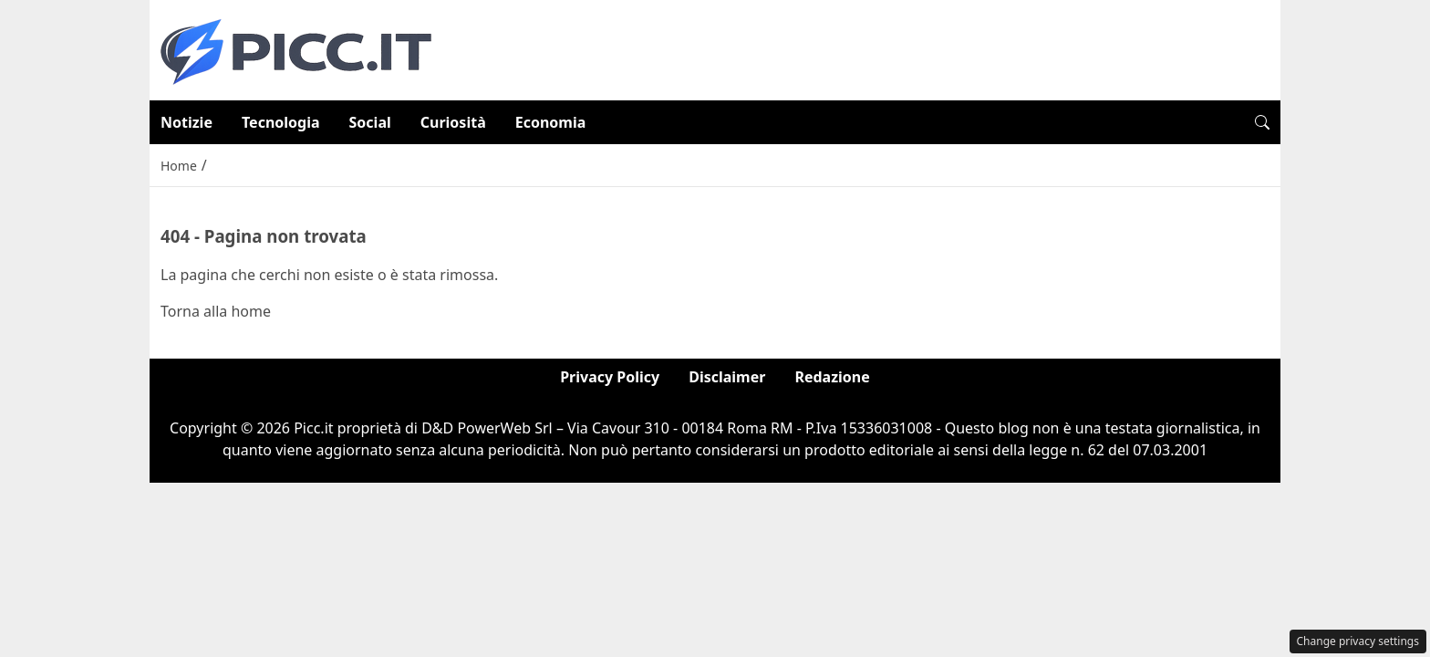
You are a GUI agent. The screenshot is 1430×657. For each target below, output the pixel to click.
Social (370, 122)
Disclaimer (727, 377)
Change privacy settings (1358, 641)
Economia (550, 122)
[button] (1262, 122)
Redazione (831, 377)
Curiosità (453, 122)
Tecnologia (281, 122)
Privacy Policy (609, 377)
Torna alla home (216, 311)
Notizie (186, 122)
